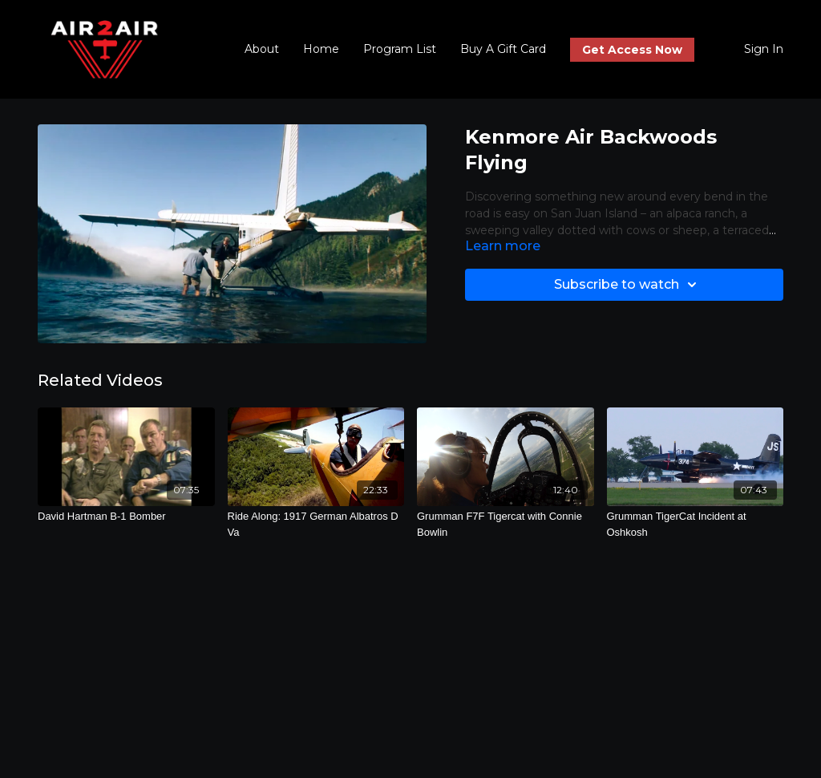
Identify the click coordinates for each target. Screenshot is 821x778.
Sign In (763, 49)
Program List (399, 49)
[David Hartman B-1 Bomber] (126, 517)
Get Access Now (632, 50)
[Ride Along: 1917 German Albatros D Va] (316, 524)
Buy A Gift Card (503, 49)
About (262, 49)
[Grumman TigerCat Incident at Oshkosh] (695, 524)
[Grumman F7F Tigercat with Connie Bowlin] (505, 524)
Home (321, 49)
